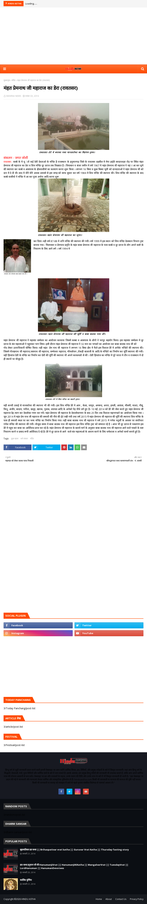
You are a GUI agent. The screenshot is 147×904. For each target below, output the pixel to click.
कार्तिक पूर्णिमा (26, 880)
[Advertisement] (73, 36)
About (108, 899)
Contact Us (120, 899)
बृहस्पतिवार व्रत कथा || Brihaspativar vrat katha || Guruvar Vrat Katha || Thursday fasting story (74, 849)
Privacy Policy (136, 899)
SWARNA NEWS (13, 95)
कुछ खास (14, 438)
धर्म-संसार (24, 438)
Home (99, 899)
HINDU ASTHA (28, 899)
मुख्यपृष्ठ (7, 80)
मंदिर (13, 80)
